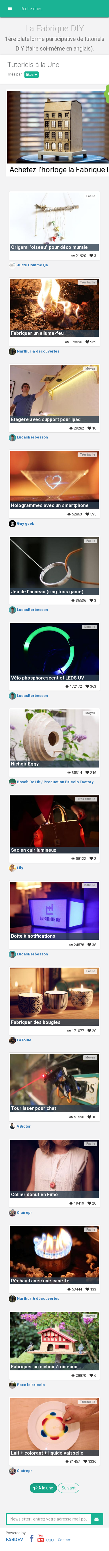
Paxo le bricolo (27, 1385)
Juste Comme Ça (28, 265)
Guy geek (21, 523)
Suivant (69, 1488)
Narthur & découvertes (34, 351)
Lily (16, 868)
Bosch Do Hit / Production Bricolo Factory (51, 782)
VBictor (20, 1126)
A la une (43, 1488)
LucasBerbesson (28, 437)
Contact (64, 1540)
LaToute (20, 1040)
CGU (50, 1540)
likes (31, 75)
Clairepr (20, 1212)
